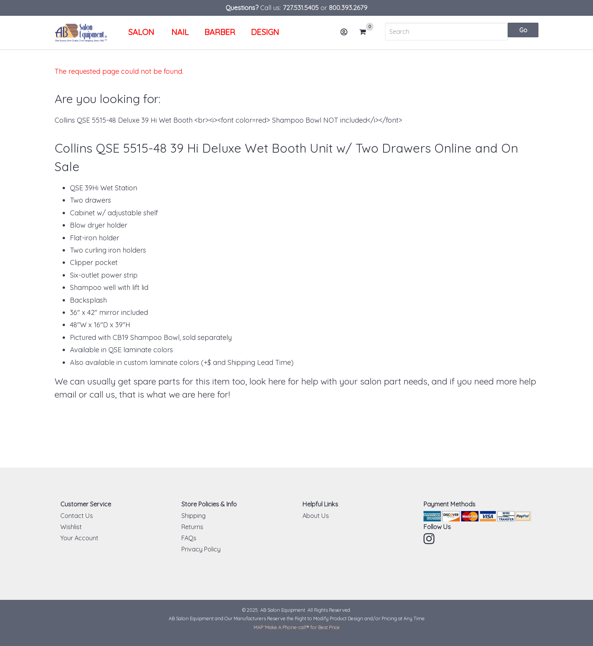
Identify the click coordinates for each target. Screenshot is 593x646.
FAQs (188, 538)
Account (346, 34)
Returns (192, 527)
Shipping (193, 515)
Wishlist (71, 527)
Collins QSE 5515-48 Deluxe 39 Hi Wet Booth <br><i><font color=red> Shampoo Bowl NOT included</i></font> (228, 120)
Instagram (430, 539)
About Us (315, 515)
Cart (366, 32)
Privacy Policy (201, 549)
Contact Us (76, 515)
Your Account (79, 538)
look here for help (283, 381)
